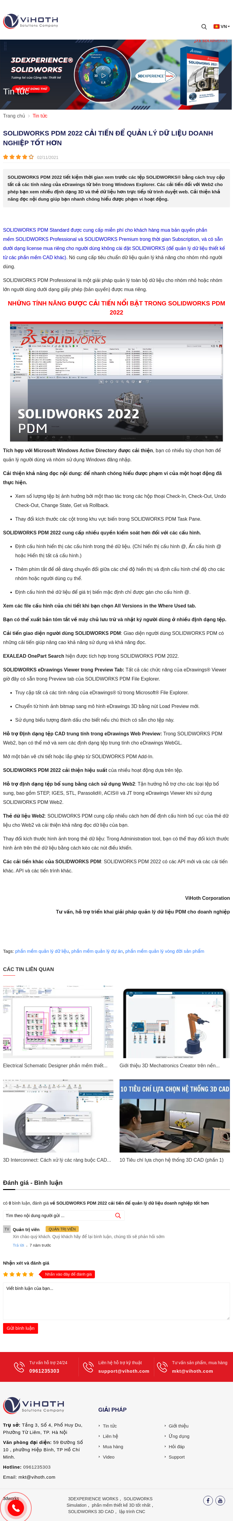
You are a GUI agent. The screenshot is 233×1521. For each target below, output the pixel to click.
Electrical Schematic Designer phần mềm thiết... (55, 1065)
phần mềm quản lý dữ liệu (42, 951)
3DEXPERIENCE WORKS (93, 1498)
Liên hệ (110, 1436)
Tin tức (110, 1425)
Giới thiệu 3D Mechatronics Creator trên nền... (170, 1065)
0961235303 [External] (36, 1467)
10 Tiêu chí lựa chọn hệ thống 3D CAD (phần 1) (172, 1160)
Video (108, 1456)
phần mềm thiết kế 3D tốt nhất (121, 1505)
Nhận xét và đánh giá (26, 1263)
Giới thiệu (179, 1425)
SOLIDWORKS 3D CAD (91, 1511)
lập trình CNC (132, 1511)
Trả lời (18, 1245)
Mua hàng (113, 1446)
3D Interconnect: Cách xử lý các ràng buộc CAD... (57, 1160)
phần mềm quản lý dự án (97, 951)
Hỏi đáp (177, 1446)
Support (177, 1456)
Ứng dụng (179, 1436)
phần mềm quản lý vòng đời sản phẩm (164, 951)
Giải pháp (112, 1410)
